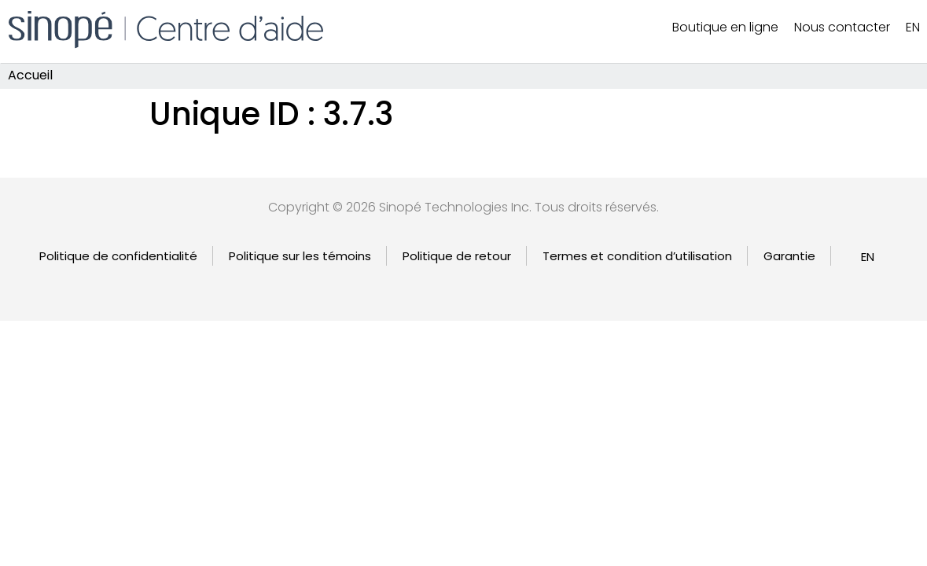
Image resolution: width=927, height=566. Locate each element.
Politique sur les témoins (300, 256)
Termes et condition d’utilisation (637, 256)
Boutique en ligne (725, 27)
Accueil (30, 76)
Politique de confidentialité (118, 256)
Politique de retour (457, 256)
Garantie (789, 256)
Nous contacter (842, 27)
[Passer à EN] (867, 256)
